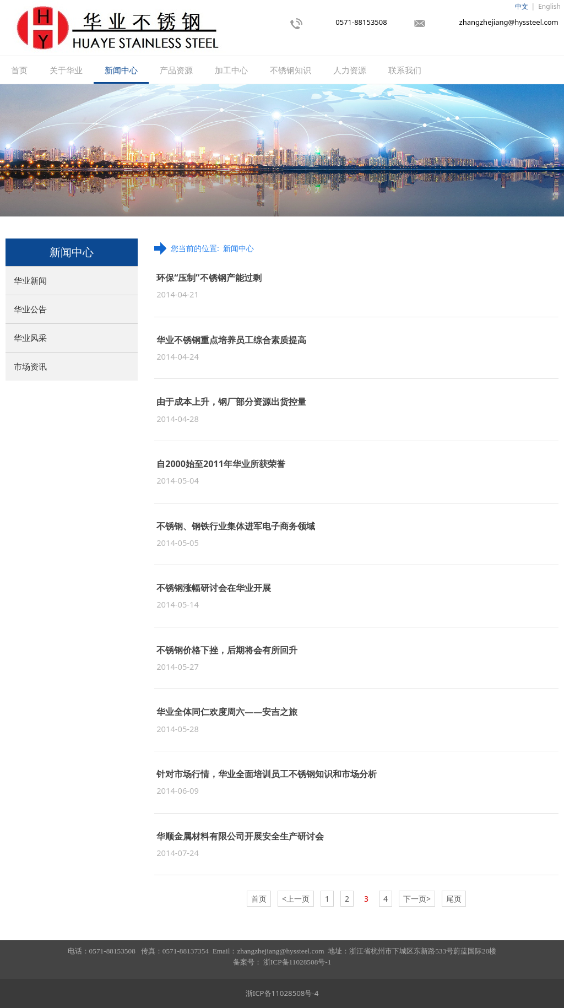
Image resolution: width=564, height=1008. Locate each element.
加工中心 (231, 69)
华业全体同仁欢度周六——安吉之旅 (226, 712)
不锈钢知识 (290, 69)
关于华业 (66, 69)
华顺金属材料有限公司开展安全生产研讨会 (240, 836)
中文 (521, 6)
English (549, 6)
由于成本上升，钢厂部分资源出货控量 (231, 401)
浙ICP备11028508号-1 (297, 962)
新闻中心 (121, 69)
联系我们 (404, 69)
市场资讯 (30, 366)
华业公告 (30, 309)
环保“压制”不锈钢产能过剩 (208, 278)
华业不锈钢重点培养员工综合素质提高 (231, 340)
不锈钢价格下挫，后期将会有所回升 (226, 650)
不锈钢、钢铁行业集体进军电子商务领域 (235, 526)
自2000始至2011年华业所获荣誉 (220, 464)
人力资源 (349, 69)
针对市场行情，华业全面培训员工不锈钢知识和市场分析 (266, 774)
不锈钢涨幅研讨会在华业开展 (213, 588)
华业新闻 (30, 280)
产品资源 (176, 69)
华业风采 (30, 337)
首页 (19, 69)
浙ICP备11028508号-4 (282, 993)
